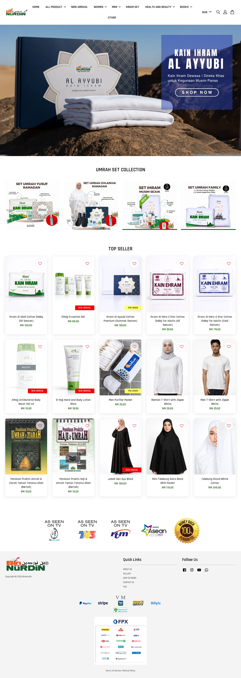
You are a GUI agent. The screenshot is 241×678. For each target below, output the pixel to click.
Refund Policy (129, 670)
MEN (116, 7)
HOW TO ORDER (129, 578)
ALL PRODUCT (56, 7)
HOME (35, 7)
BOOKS (186, 7)
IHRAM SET (132, 7)
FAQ (125, 586)
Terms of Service (113, 670)
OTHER (112, 18)
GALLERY (127, 573)
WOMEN (100, 7)
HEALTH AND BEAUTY (160, 7)
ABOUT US (127, 569)
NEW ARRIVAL (79, 7)
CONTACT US (128, 582)
